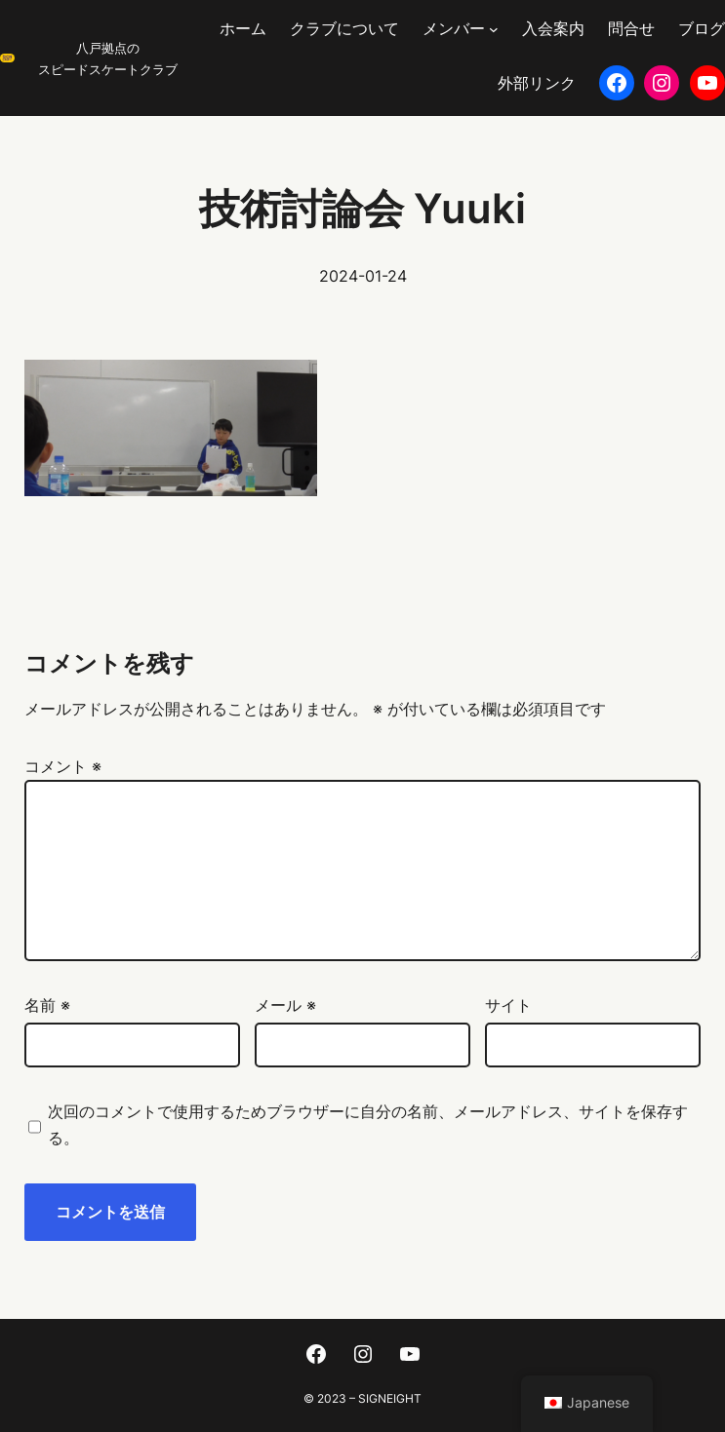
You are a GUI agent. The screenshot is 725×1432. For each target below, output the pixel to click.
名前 (47, 1005)
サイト (508, 1005)
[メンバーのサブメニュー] (494, 29)
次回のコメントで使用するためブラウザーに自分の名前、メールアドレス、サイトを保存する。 (368, 1124)
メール (285, 1005)
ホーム (243, 28)
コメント (62, 766)
